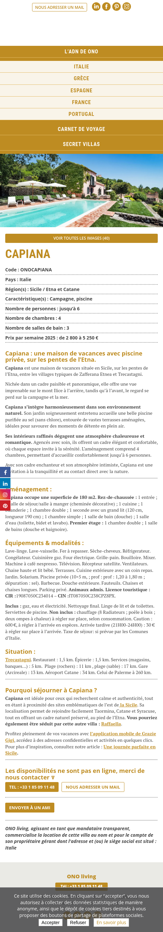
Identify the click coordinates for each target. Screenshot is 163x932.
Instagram (126, 6)
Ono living (81, 29)
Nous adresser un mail (59, 7)
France (81, 102)
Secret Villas (81, 144)
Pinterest (116, 6)
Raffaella (111, 724)
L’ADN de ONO (82, 51)
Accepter (51, 922)
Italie (81, 67)
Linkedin (96, 6)
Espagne (82, 90)
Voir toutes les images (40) (81, 238)
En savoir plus (111, 922)
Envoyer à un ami (29, 808)
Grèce (81, 78)
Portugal (82, 114)
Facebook (106, 6)
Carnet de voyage (81, 129)
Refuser (78, 922)
